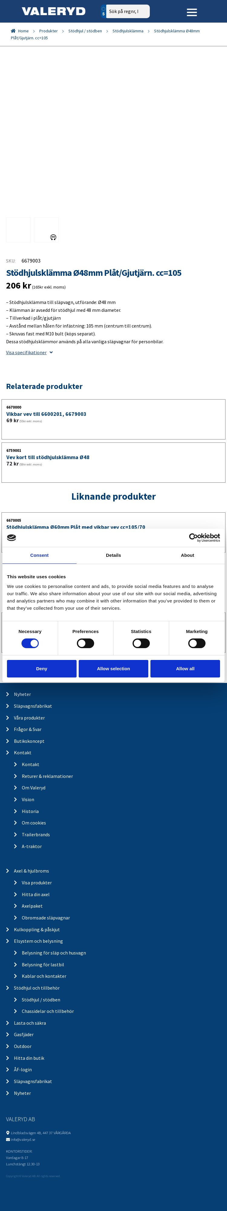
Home (23, 31)
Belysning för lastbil (43, 964)
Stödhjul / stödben (85, 31)
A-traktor (32, 846)
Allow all (185, 668)
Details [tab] (113, 555)
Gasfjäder (24, 1034)
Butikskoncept (29, 741)
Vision (28, 799)
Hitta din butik (29, 1058)
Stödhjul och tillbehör (37, 988)
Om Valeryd (33, 788)
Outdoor (22, 1046)
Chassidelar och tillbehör (48, 1011)
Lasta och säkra (30, 1023)
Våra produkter (29, 718)
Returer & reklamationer (47, 776)
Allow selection (113, 668)
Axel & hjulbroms (31, 871)
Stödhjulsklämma (128, 31)
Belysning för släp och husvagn (54, 953)
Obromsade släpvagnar (46, 918)
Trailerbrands (36, 834)
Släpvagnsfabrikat (33, 706)
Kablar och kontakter (44, 976)
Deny (41, 668)
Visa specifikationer (29, 352)
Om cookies (34, 823)
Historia (30, 811)
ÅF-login (23, 1069)
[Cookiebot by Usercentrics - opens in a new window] (193, 537)
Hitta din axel (36, 894)
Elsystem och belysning (38, 941)
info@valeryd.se (23, 1139)
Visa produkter (37, 883)
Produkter (48, 31)
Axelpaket (32, 906)
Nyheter (22, 694)
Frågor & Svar (27, 729)
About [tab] (187, 555)
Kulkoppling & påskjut (37, 929)
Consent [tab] (39, 555)
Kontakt (22, 752)
